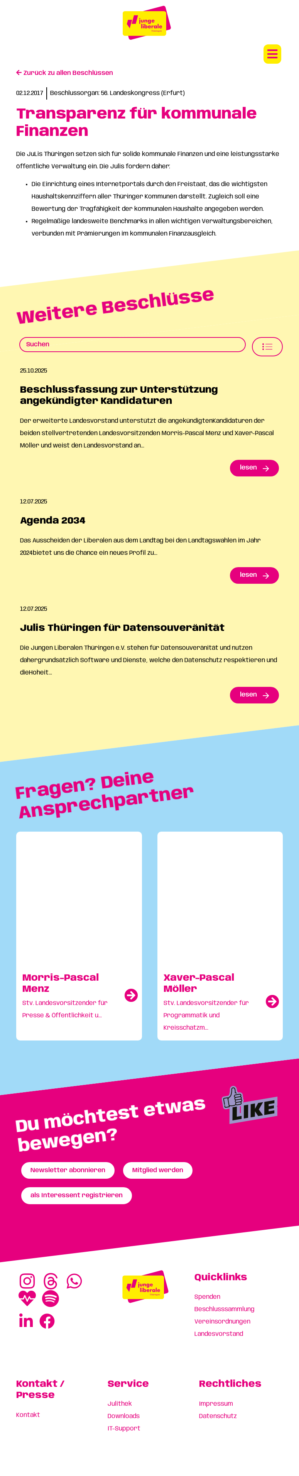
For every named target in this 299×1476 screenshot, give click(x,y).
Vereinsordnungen (222, 1321)
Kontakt (28, 1415)
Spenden (207, 1297)
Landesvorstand (218, 1334)
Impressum (216, 1404)
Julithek (120, 1404)
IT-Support (124, 1428)
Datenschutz (218, 1416)
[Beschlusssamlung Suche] (132, 344)
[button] (272, 54)
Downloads (124, 1416)
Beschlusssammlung (224, 1309)
